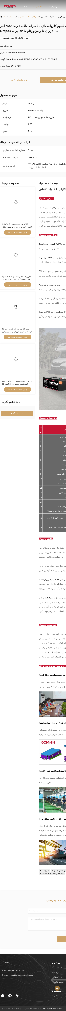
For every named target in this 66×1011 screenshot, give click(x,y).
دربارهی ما (53, 6)
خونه (5, 17)
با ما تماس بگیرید (18, 80)
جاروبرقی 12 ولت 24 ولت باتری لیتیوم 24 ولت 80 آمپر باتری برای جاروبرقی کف (16, 279)
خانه (26, 6)
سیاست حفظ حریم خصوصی (51, 1008)
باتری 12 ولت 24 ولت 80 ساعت (52, 873)
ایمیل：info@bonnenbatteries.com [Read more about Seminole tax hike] (18, 975)
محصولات (37, 6)
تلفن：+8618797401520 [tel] (13, 970)
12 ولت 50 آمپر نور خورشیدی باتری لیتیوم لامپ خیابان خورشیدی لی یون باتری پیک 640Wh (17, 332)
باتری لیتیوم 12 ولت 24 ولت (28, 17)
